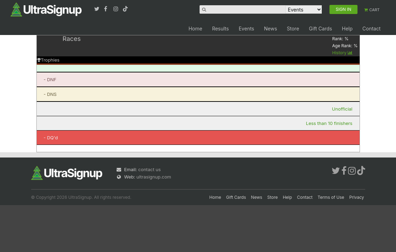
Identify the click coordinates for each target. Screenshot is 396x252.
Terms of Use (331, 197)
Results (220, 28)
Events (246, 28)
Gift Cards (320, 28)
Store (293, 28)
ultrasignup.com (154, 177)
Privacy (356, 197)
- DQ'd (51, 137)
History (342, 52)
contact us (149, 169)
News (270, 28)
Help (347, 28)
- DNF (50, 79)
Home (195, 28)
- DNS (50, 94)
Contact (371, 28)
